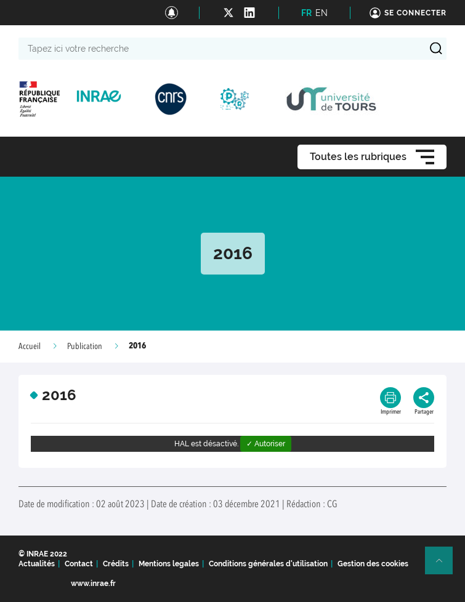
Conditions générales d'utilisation (268, 564)
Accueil (29, 346)
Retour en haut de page (444, 565)
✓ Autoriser (265, 443)
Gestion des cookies (373, 564)
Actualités (36, 564)
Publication (84, 346)
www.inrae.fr (93, 583)
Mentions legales (169, 564)
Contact (79, 564)
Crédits (116, 564)
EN (321, 13)
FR (306, 13)
